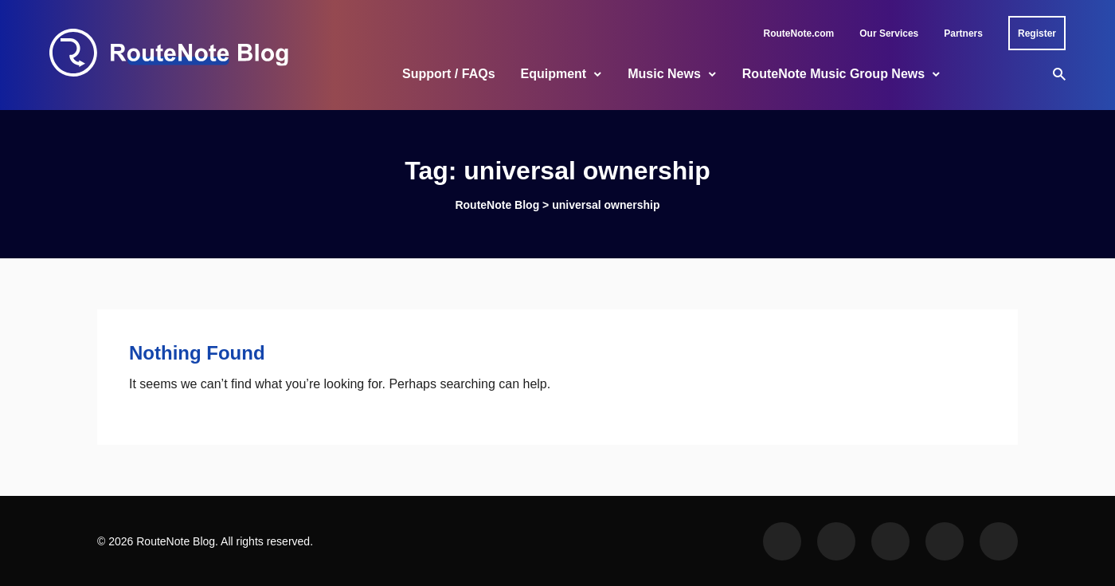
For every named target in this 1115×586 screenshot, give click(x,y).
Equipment (554, 74)
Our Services (888, 33)
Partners (963, 33)
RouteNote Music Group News (833, 74)
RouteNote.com (799, 33)
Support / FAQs (448, 74)
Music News (664, 74)
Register (1037, 33)
